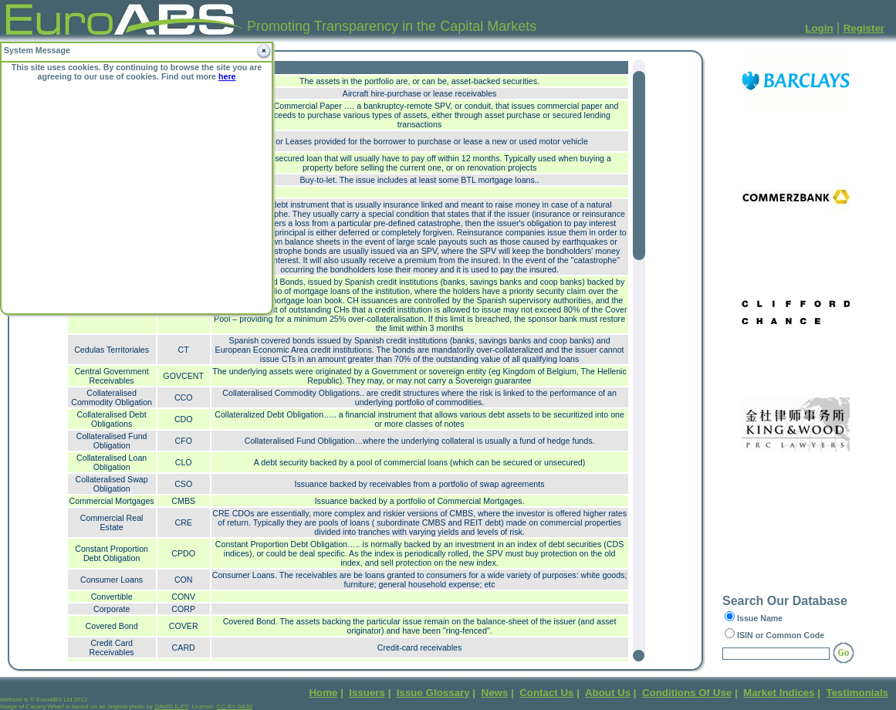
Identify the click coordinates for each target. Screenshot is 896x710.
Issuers (367, 692)
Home (323, 692)
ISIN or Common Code (780, 635)
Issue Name (760, 618)
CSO (183, 484)
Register (864, 28)
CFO (183, 440)
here (227, 76)
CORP (183, 609)
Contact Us (546, 692)
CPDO (183, 553)
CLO (183, 462)
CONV (183, 596)
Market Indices (779, 692)
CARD (183, 647)
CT (183, 349)
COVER (183, 626)
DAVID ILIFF (171, 706)
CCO (183, 397)
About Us (608, 692)
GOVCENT (183, 375)
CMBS (183, 500)
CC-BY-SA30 (234, 706)
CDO (183, 419)
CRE (183, 522)
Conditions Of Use (687, 692)
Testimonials (857, 692)
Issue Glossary (433, 692)
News (495, 692)
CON (183, 579)
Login (819, 28)
